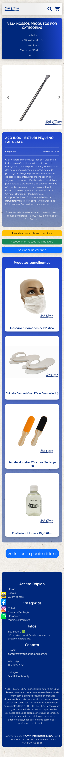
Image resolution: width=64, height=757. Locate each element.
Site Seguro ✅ (16, 631)
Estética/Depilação (32, 40)
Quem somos (16, 596)
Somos (32, 55)
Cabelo (32, 35)
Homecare (14, 616)
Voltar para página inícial (32, 553)
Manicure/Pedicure (32, 50)
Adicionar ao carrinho (32, 250)
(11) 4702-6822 (35, 215)
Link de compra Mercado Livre (32, 233)
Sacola (12, 593)
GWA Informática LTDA (39, 735)
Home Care (32, 45)
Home (11, 589)
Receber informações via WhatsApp (32, 241)
